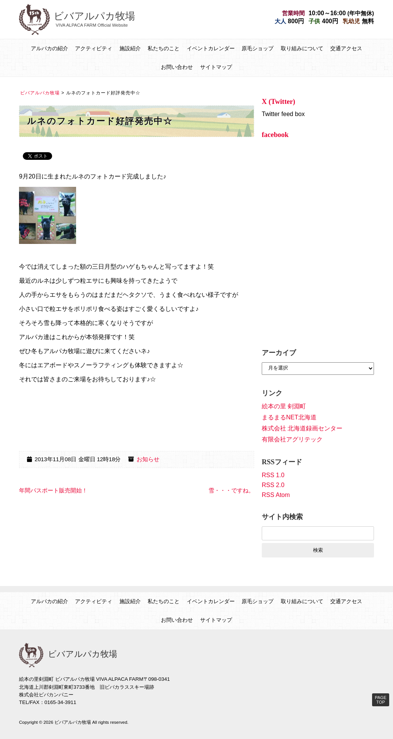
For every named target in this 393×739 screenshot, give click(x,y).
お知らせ (148, 459)
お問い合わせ (177, 67)
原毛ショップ (258, 48)
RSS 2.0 (273, 485)
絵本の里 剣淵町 (284, 406)
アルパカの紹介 (49, 48)
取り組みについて (302, 48)
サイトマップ (216, 67)
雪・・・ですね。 (231, 490)
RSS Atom (276, 495)
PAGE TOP (380, 699)
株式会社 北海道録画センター (302, 428)
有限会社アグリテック (292, 439)
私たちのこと (164, 48)
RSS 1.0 (273, 475)
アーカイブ (279, 353)
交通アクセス (346, 48)
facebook (275, 135)
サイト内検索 (282, 517)
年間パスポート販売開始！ (53, 490)
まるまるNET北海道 (289, 417)
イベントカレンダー (211, 48)
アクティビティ (93, 48)
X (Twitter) (278, 101)
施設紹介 (130, 48)
